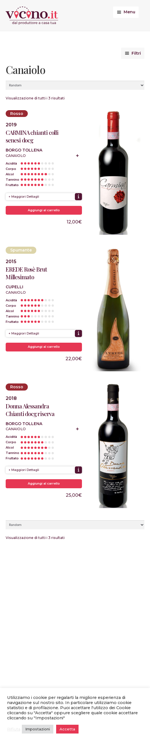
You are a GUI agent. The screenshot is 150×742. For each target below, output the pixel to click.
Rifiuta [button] (13, 729)
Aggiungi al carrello (44, 210)
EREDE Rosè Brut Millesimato (26, 273)
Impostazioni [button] (37, 729)
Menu (129, 11)
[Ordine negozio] (75, 85)
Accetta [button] (67, 729)
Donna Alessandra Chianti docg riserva (30, 409)
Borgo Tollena (24, 150)
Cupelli (14, 286)
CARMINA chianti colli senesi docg (32, 136)
